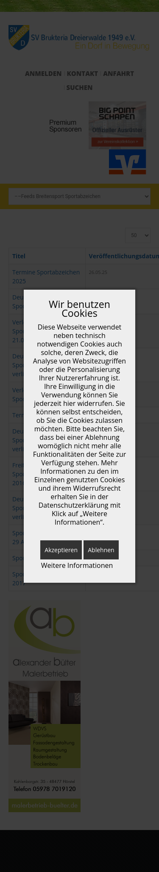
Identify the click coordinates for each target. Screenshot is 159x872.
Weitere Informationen (77, 565)
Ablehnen (101, 550)
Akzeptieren (61, 550)
